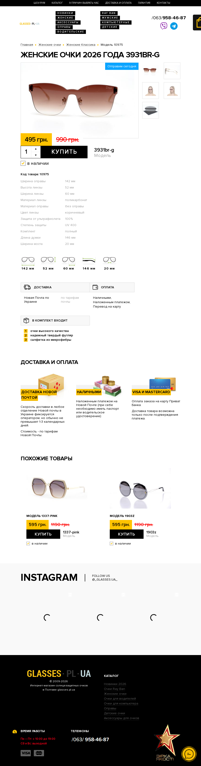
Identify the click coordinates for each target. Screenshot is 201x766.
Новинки (65, 13)
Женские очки (115, 694)
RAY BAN (109, 13)
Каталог (57, 2)
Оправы (64, 27)
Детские (109, 27)
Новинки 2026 (115, 684)
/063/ (169, 18)
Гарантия (144, 2)
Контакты (163, 2)
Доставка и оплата (118, 2)
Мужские (110, 17)
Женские (65, 17)
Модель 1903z (122, 516)
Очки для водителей (120, 699)
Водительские (70, 31)
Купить (64, 151)
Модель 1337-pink (41, 516)
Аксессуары (68, 22)
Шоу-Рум (39, 2)
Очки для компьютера (121, 703)
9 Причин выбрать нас (84, 2)
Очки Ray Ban (114, 689)
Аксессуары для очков (121, 718)
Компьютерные (116, 22)
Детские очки (114, 713)
